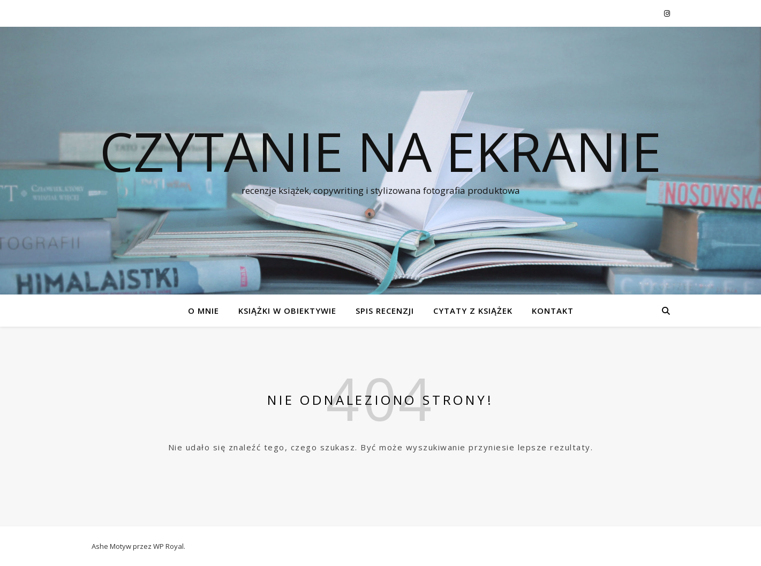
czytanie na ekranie (380, 151)
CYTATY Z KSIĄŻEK (473, 310)
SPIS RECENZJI (385, 310)
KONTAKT (553, 310)
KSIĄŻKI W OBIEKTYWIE (287, 310)
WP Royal (168, 546)
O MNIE (203, 310)
